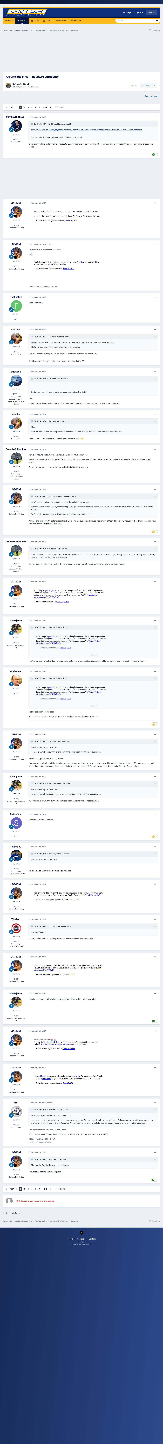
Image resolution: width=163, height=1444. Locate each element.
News (10, 21)
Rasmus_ (16, 846)
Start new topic (151, 96)
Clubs (36, 21)
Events (48, 21)
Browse (62, 21)
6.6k (16, 643)
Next (45, 107)
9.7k (16, 471)
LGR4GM (16, 203)
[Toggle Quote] (32, 124)
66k (16, 225)
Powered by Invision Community (81, 1244)
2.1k (16, 941)
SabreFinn (16, 814)
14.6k (16, 139)
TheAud (15, 919)
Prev (12, 107)
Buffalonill (16, 671)
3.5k (16, 869)
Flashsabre (62, 124)
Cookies (92, 1239)
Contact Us (81, 1239)
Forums (22, 22)
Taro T (16, 1102)
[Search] (128, 21)
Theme (71, 1239)
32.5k (16, 394)
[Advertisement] (81, 53)
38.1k (16, 1125)
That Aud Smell (22, 84)
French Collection (16, 449)
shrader (15, 329)
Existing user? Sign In (133, 12)
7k (16, 319)
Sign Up (151, 12)
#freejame (16, 620)
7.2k (16, 694)
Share (133, 85)
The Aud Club (33, 87)
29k (16, 352)
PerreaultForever (15, 116)
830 (16, 836)
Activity (76, 21)
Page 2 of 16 (61, 107)
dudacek (60, 337)
